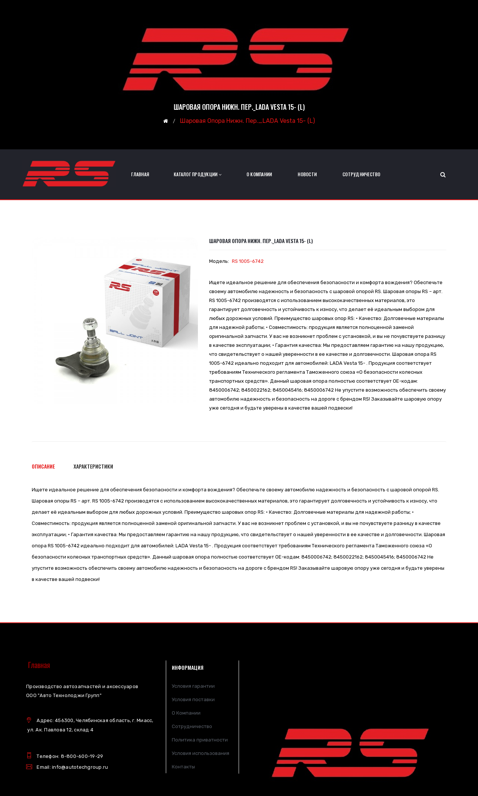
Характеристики (93, 466)
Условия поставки (193, 699)
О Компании (186, 713)
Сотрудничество (192, 726)
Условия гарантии (193, 686)
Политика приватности (200, 740)
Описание (43, 466)
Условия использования (200, 753)
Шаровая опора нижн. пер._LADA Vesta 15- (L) (247, 121)
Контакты (183, 766)
